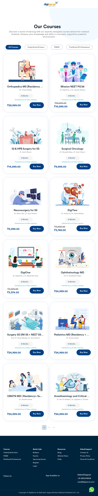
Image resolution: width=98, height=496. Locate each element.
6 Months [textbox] (71, 96)
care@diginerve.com (86, 482)
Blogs (60, 452)
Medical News (63, 456)
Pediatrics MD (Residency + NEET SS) (72, 334)
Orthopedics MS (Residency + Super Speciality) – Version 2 (25, 86)
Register (36, 463)
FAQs (60, 459)
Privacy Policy (85, 456)
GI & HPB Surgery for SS (25, 149)
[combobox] (25, 96)
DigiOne (25, 272)
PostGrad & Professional (79, 47)
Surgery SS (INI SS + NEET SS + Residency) (25, 334)
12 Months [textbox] (24, 96)
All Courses (13, 47)
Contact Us (84, 452)
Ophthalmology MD (72, 272)
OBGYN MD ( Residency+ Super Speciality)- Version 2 (25, 396)
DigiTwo (72, 210)
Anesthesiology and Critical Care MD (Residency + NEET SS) (72, 396)
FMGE (56, 47)
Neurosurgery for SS (25, 210)
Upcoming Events (39, 459)
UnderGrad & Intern (36, 47)
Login (35, 466)
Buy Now (37, 105)
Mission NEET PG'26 (72, 86)
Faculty (35, 456)
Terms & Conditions (87, 459)
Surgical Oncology (72, 149)
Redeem (36, 452)
